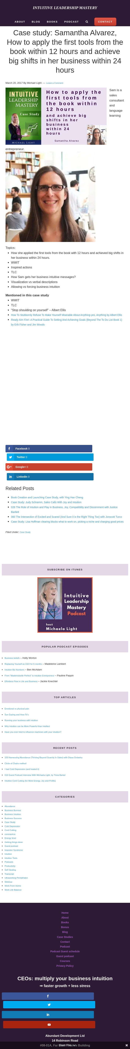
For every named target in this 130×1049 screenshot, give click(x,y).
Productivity (11, 862)
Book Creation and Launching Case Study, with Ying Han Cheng (53, 483)
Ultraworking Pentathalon (18, 873)
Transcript (10, 870)
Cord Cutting (11, 826)
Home (65, 908)
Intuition (9, 850)
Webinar (9, 878)
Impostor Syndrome (15, 846)
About (65, 913)
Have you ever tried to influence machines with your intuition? (38, 728)
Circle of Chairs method (17, 759)
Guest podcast (13, 842)
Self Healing (11, 866)
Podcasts (10, 858)
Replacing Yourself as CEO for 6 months (27, 660)
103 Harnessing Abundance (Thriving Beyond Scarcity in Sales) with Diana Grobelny (51, 753)
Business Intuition (14, 810)
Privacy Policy (65, 961)
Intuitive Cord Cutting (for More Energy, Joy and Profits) (35, 776)
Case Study (26, 528)
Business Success (15, 814)
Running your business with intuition (24, 716)
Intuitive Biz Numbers (16, 665)
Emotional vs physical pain (19, 704)
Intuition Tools (12, 854)
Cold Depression (14, 822)
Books (65, 918)
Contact (65, 937)
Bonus (65, 923)
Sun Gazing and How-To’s (19, 710)
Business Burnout (14, 806)
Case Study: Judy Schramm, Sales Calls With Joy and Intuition (52, 488)
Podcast (65, 942)
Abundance (11, 802)
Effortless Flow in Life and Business (24, 677)
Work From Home (14, 881)
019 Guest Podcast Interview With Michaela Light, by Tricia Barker (41, 771)
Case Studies (65, 933)
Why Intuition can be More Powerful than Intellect (31, 722)
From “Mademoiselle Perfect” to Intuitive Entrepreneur (34, 671)
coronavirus (11, 830)
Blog (65, 928)
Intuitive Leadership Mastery (65, 7)
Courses (65, 957)
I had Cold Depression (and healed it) (25, 765)
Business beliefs (13, 654)
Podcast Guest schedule (65, 947)
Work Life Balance (15, 885)
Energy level (11, 834)
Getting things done (15, 838)
